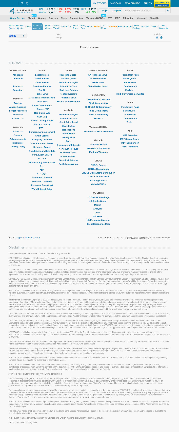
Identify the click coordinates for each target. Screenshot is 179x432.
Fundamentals (68, 156)
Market (98, 205)
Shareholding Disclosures (42, 162)
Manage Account (18, 107)
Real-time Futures (42, 86)
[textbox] (147, 10)
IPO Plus (42, 158)
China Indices (42, 82)
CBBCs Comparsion (98, 169)
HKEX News (98, 82)
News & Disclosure (68, 149)
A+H (42, 166)
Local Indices (42, 75)
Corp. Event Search (42, 155)
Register (18, 103)
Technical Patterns (68, 160)
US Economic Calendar (98, 220)
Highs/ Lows (42, 94)
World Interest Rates (42, 189)
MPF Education (130, 146)
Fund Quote (130, 111)
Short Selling (42, 136)
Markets (130, 90)
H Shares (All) (42, 109)
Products (17, 86)
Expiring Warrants (98, 152)
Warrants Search (98, 144)
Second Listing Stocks (41, 120)
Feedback (18, 114)
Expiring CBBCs (98, 180)
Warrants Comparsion (98, 148)
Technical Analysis (68, 82)
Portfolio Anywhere (68, 164)
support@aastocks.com (28, 237)
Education (18, 90)
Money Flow (68, 137)
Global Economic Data (98, 224)
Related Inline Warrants (68, 101)
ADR (42, 170)
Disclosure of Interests (68, 145)
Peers (68, 141)
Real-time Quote (69, 75)
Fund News (130, 114)
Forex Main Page (130, 75)
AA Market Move (69, 152)
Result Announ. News (42, 143)
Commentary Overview (98, 99)
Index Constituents (42, 105)
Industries (42, 101)
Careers (18, 135)
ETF (42, 128)
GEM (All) (42, 116)
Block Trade (68, 133)
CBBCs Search (98, 165)
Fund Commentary (98, 111)
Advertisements (18, 139)
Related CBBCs (68, 97)
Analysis (98, 208)
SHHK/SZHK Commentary (98, 107)
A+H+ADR (42, 174)
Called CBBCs (98, 184)
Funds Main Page (130, 107)
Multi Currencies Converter (130, 94)
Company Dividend (42, 139)
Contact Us (18, 118)
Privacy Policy (18, 146)
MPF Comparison (130, 143)
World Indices (42, 78)
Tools (130, 122)
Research (98, 118)
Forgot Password (18, 111)
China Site (18, 78)
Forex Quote (130, 78)
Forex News (130, 82)
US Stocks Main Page (98, 197)
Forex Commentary (98, 114)
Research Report (42, 147)
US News (98, 216)
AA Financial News (98, 75)
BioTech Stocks (42, 124)
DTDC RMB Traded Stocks (42, 97)
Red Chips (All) (42, 113)
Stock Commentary (98, 103)
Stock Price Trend (69, 122)
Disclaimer (17, 143)
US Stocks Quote (98, 201)
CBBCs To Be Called (98, 176)
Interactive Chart (68, 86)
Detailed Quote (68, 78)
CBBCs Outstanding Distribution (98, 173)
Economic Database (42, 181)
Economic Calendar (42, 177)
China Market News (98, 86)
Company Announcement (42, 132)
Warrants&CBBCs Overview (98, 131)
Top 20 (42, 90)
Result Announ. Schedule (42, 151)
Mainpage (18, 75)
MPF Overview (130, 135)
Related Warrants (68, 94)
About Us (18, 131)
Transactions (68, 130)
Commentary (130, 86)
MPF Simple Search (130, 139)
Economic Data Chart (42, 185)
